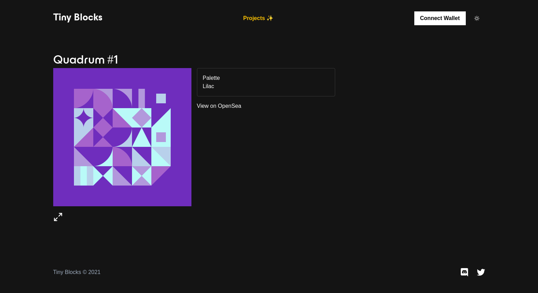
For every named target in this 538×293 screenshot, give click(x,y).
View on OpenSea (219, 106)
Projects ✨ (258, 18)
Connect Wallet (440, 18)
